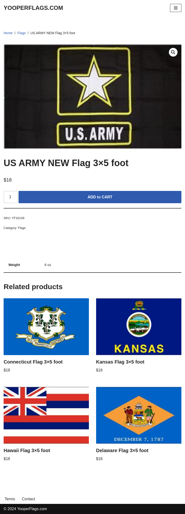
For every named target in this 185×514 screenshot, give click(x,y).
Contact (28, 499)
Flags (21, 33)
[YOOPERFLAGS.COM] (33, 8)
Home (8, 33)
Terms (10, 499)
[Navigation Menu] (175, 8)
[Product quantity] (11, 197)
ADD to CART (100, 197)
